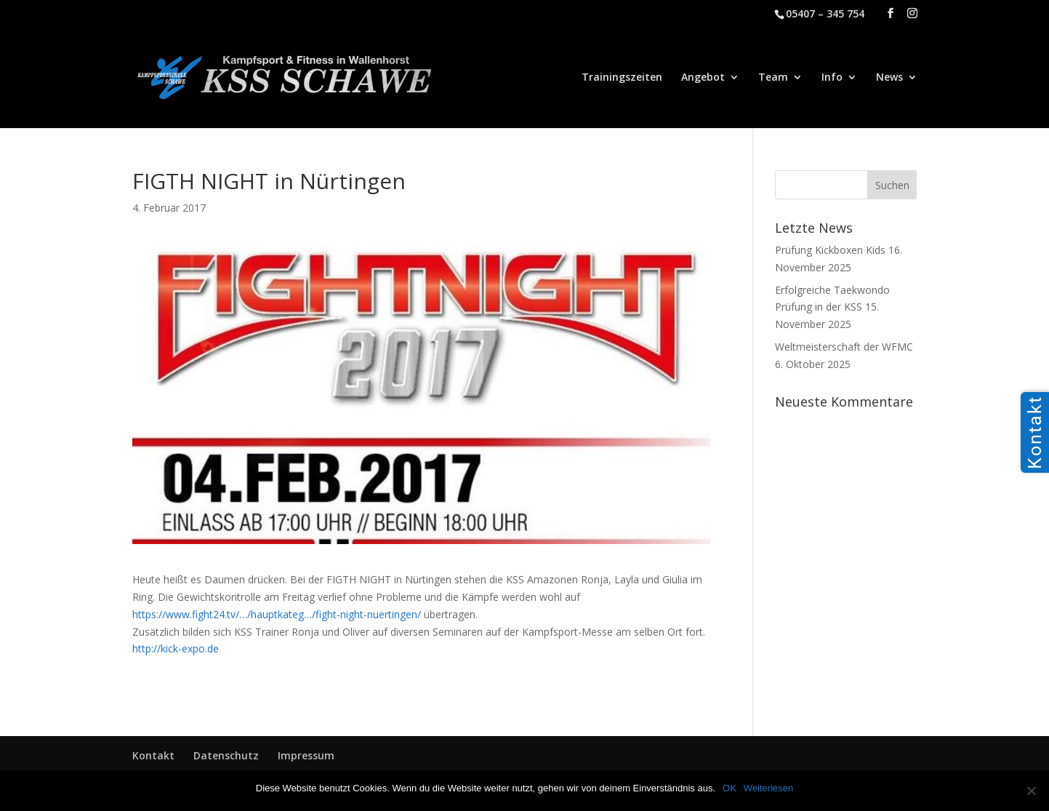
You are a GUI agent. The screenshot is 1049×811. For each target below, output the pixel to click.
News (889, 78)
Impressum (306, 755)
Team (773, 78)
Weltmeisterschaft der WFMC (844, 346)
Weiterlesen (768, 788)
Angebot (703, 78)
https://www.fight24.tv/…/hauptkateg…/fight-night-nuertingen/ (276, 614)
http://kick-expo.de (175, 648)
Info (832, 78)
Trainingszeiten (622, 78)
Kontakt (153, 755)
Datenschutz (226, 755)
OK (729, 788)
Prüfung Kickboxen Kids (830, 250)
